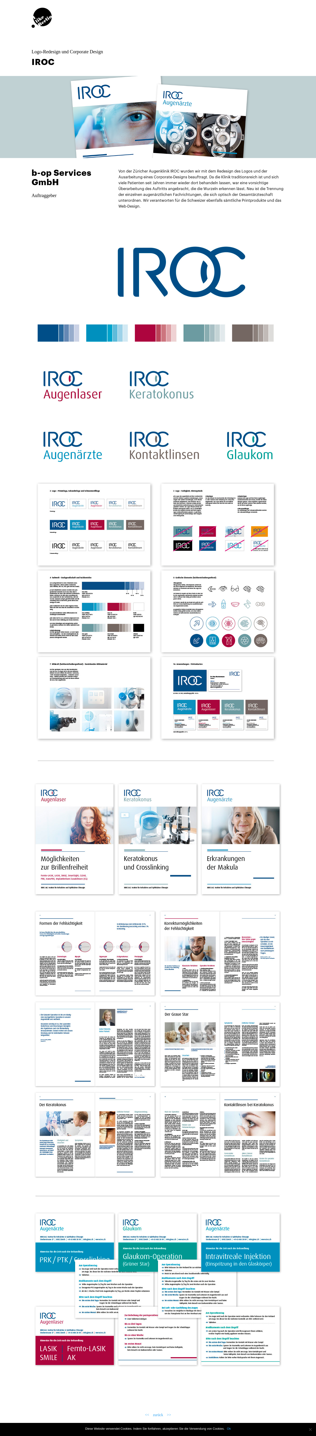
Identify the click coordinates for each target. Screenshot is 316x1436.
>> (176, 1415)
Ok (229, 1428)
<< (140, 1415)
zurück (158, 1415)
